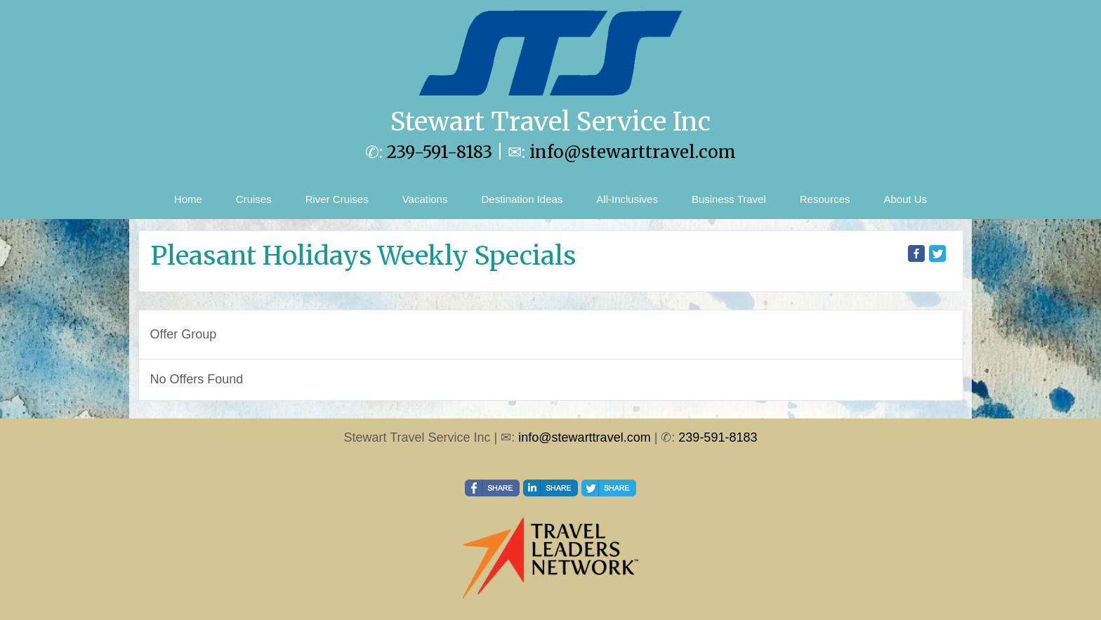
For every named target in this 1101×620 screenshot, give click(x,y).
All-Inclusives (627, 199)
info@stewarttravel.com (632, 152)
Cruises (254, 199)
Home (188, 199)
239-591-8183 (439, 152)
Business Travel (729, 199)
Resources (825, 199)
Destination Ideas (521, 199)
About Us (905, 199)
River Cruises (337, 199)
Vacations (425, 199)
